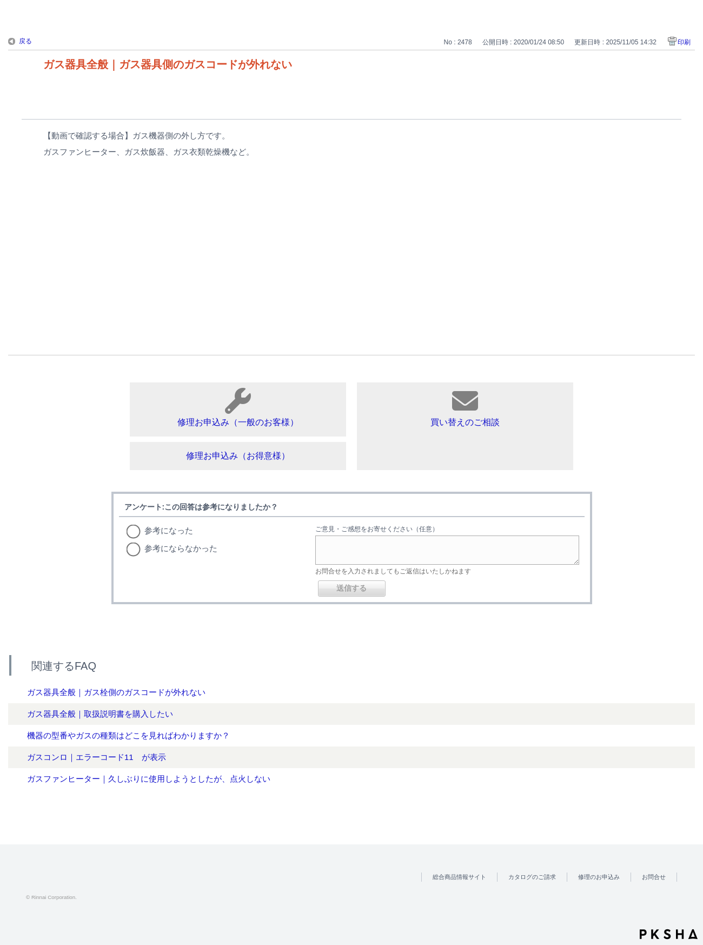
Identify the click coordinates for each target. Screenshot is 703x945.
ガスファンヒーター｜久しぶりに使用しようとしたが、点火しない (148, 778)
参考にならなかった (180, 548)
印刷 (684, 42)
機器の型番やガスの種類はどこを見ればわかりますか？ (128, 735)
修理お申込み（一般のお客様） (238, 407)
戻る (25, 41)
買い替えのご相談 (465, 407)
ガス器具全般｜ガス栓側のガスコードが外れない (116, 692)
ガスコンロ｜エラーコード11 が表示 (96, 757)
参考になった (168, 530)
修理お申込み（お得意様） (238, 455)
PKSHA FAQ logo (669, 934)
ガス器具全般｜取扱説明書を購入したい (100, 713)
